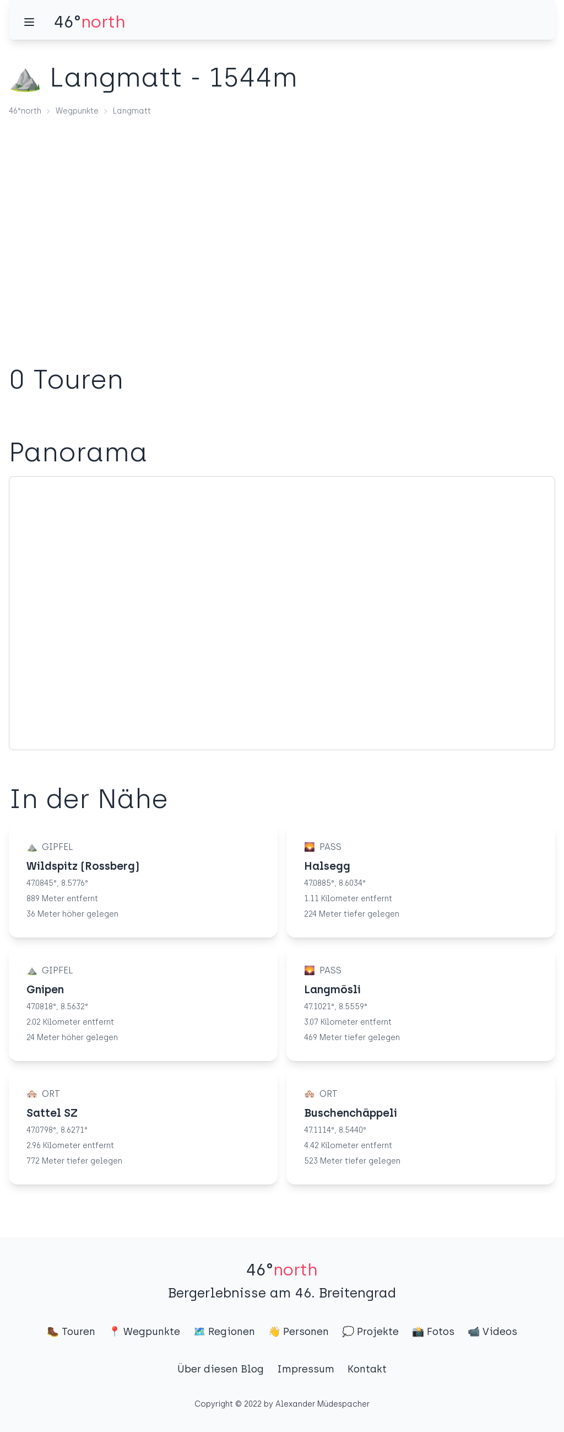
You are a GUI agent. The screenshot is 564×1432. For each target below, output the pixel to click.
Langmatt (132, 111)
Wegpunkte (77, 111)
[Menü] (29, 22)
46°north (25, 111)
